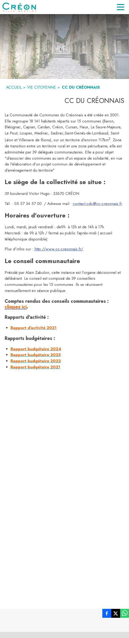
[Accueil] (19, 7)
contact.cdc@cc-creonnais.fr (97, 203)
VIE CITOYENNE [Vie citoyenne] (41, 87)
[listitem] (106, 614)
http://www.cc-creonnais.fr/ (58, 249)
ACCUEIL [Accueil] (14, 87)
